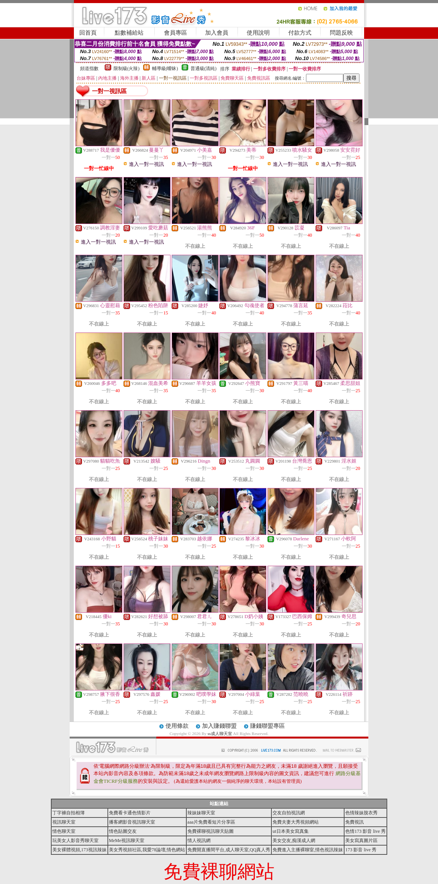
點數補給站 (129, 33)
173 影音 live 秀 (360, 849)
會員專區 (175, 33)
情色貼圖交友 (123, 831)
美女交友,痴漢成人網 (293, 840)
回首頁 (88, 33)
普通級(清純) (204, 68)
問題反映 (341, 33)
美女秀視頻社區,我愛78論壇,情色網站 (147, 849)
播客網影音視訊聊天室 (132, 822)
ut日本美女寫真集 (290, 831)
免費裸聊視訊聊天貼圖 (210, 831)
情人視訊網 (199, 840)
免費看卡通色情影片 (129, 812)
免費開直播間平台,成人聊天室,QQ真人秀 (228, 849)
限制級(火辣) (127, 68)
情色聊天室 (63, 831)
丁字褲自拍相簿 (68, 812)
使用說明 (258, 33)
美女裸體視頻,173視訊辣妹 (79, 849)
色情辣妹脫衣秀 (361, 812)
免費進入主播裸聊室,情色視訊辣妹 (307, 849)
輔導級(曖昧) (165, 68)
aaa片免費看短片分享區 (211, 822)
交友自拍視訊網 (288, 812)
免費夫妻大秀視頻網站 (295, 822)
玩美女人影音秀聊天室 (75, 840)
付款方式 (299, 33)
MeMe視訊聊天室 (126, 840)
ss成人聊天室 (219, 733)
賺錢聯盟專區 (267, 726)
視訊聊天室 (63, 822)
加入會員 (216, 33)
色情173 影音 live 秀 (365, 831)
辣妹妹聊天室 (201, 812)
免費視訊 (354, 822)
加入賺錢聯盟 (219, 726)
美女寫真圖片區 (361, 840)
